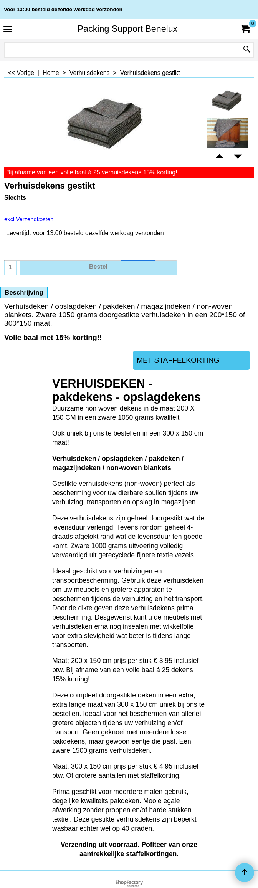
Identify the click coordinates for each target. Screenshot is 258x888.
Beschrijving (24, 292)
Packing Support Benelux (127, 29)
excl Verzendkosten (28, 219)
